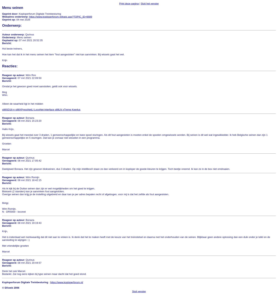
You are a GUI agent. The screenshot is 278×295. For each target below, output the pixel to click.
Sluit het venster (150, 3)
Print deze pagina (129, 3)
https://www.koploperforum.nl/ (66, 282)
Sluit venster (139, 291)
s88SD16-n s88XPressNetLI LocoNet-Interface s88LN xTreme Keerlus (41, 109)
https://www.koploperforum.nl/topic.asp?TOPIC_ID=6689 (60, 16)
